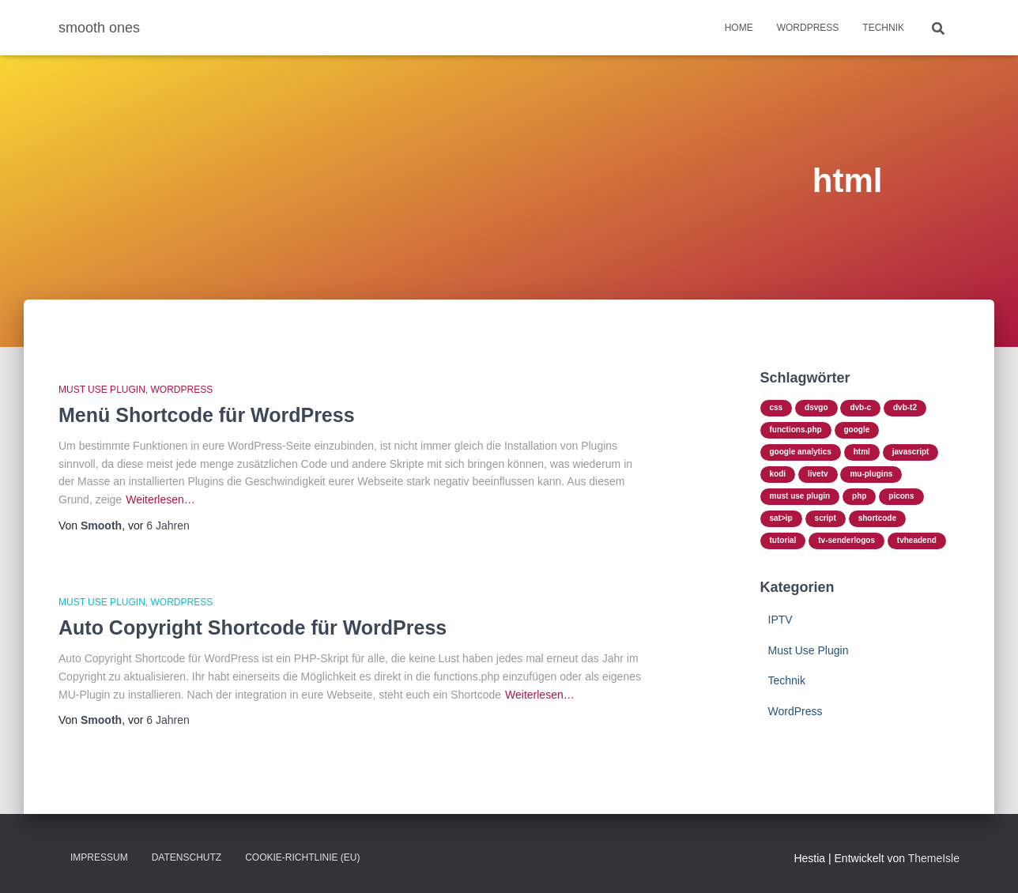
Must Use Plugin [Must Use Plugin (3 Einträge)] (800, 496)
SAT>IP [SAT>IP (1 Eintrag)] (781, 518)
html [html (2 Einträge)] (862, 451)
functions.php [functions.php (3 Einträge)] (796, 429)
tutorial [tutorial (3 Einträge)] (783, 540)
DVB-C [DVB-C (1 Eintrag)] (860, 407)
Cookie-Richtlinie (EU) (302, 857)
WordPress (808, 27)
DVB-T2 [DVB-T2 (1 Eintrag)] (905, 407)
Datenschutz (186, 857)
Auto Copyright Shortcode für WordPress (252, 627)
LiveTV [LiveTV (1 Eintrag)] (818, 473)
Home (739, 27)
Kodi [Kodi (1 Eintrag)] (778, 473)
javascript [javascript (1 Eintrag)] (910, 451)
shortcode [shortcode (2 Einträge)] (877, 518)
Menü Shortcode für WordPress (206, 415)
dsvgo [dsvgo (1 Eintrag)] (816, 407)
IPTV (780, 619)
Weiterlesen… (160, 499)
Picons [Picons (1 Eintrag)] (901, 496)
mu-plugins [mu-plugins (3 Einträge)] (871, 473)
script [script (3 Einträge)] (825, 518)
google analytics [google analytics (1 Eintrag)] (800, 451)
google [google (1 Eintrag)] (857, 429)
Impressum (99, 857)
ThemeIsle (934, 858)
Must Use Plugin (101, 389)
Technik (883, 27)
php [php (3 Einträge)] (859, 496)
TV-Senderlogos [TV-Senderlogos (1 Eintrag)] (846, 540)
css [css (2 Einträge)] (776, 407)
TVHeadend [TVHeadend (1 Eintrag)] (917, 540)
